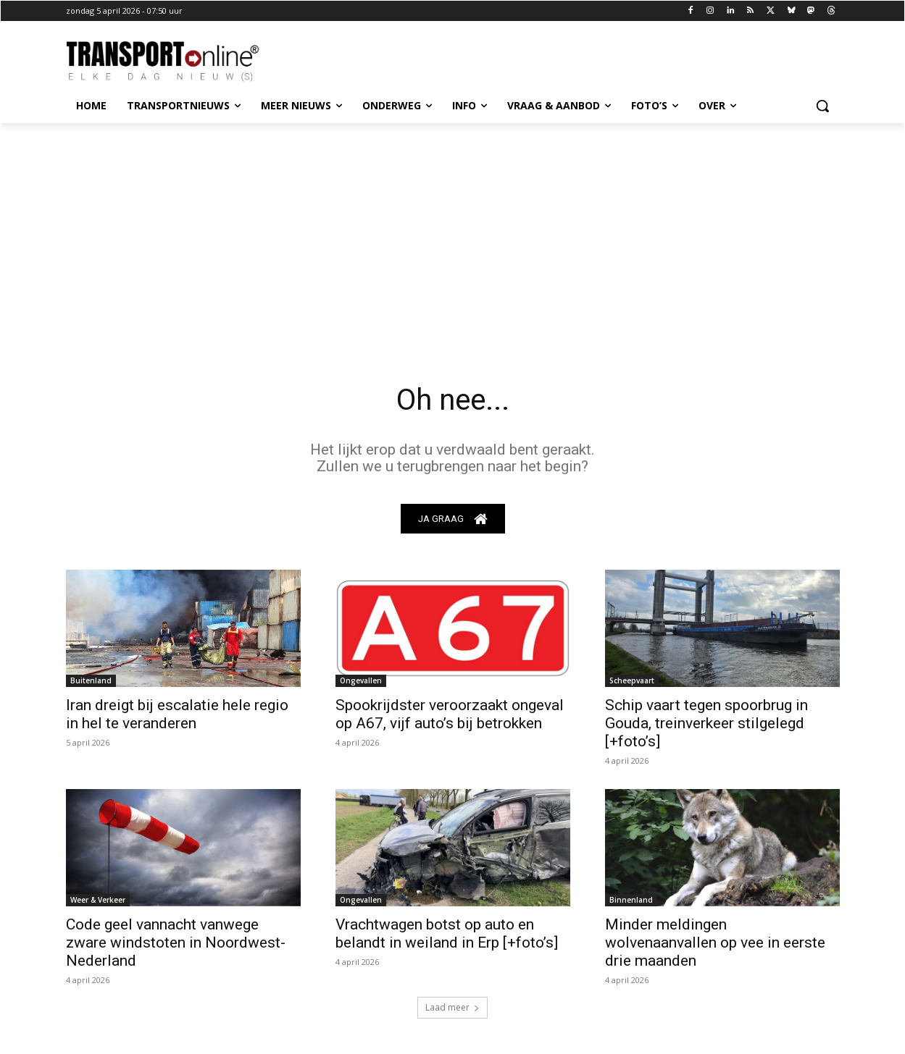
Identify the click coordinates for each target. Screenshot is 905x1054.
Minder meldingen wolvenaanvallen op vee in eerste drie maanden (715, 942)
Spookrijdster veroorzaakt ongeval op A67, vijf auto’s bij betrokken (449, 714)
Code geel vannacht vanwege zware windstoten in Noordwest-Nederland (175, 942)
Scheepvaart (631, 680)
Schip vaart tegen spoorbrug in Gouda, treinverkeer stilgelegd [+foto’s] (706, 723)
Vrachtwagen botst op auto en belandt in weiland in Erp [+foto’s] (446, 933)
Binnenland (631, 900)
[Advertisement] (453, 231)
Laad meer (452, 1007)
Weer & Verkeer (97, 900)
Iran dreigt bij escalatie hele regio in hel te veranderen (177, 714)
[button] (822, 105)
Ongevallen (361, 680)
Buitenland (91, 680)
